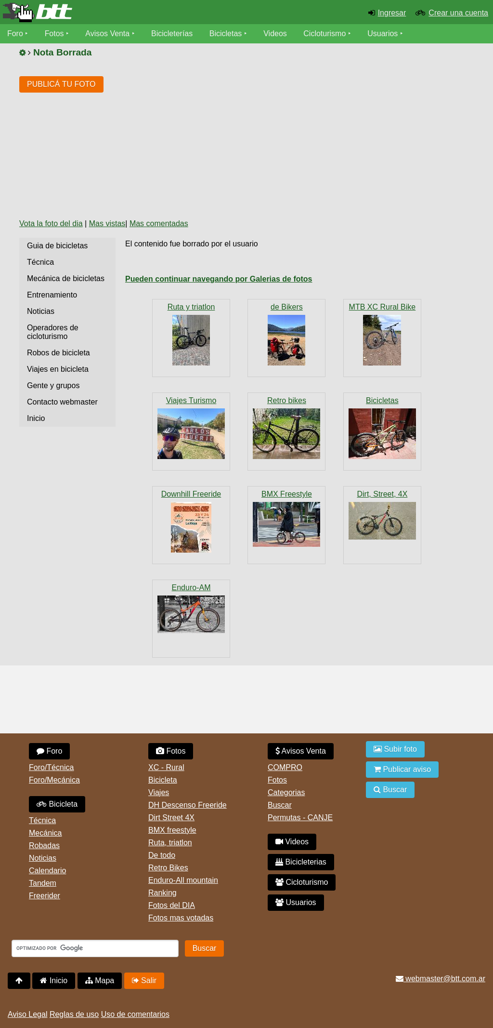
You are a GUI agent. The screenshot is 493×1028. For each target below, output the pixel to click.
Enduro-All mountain (183, 880)
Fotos (54, 33)
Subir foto (395, 749)
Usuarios (383, 33)
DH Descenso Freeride (187, 805)
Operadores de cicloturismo (52, 332)
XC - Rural (166, 767)
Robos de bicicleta (58, 353)
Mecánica (45, 833)
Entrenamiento (52, 295)
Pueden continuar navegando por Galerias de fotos (218, 279)
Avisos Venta (108, 33)
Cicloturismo (325, 33)
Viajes (158, 792)
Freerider (44, 896)
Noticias (40, 311)
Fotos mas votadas (180, 918)
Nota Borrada (62, 52)
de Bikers (287, 307)
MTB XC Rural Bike (382, 307)
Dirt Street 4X (171, 817)
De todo (161, 855)
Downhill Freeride (191, 494)
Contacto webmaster (62, 402)
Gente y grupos (53, 385)
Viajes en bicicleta (58, 369)
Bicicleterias (300, 862)
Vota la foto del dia (51, 223)
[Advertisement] (286, 138)
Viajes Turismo (191, 400)
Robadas (44, 845)
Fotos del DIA (171, 905)
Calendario (47, 870)
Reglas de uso (74, 1014)
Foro (15, 33)
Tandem (42, 883)
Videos (275, 33)
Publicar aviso (402, 769)
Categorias (286, 792)
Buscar (280, 805)
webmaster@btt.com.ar (440, 978)
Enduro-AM (191, 587)
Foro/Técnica (51, 767)
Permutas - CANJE (300, 817)
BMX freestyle (172, 830)
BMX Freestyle (286, 494)
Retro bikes (286, 400)
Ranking (162, 893)
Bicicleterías (172, 33)
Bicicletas (227, 33)
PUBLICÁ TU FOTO (61, 84)
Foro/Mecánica (54, 780)
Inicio (36, 418)
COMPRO (285, 767)
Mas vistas (107, 223)
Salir (144, 980)
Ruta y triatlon (191, 307)
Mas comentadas (159, 223)
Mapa (99, 980)
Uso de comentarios (135, 1014)
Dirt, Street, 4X (382, 494)
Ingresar (392, 13)
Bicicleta (57, 804)
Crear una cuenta (458, 13)
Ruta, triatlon (170, 843)
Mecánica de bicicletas (65, 278)
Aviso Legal (27, 1014)
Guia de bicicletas (57, 246)
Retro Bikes (168, 868)
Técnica (40, 262)
